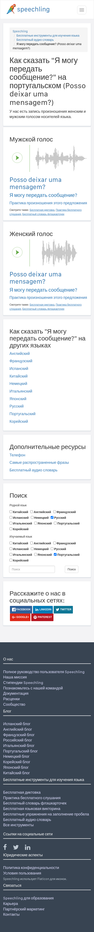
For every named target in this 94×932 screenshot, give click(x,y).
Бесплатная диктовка (22, 792)
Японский (18, 399)
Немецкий (18, 383)
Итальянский (21, 391)
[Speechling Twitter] (18, 848)
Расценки (11, 699)
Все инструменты (18, 825)
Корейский (19, 421)
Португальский (22, 414)
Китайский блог (16, 773)
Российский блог (17, 740)
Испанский (19, 368)
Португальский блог (20, 751)
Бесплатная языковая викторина (31, 808)
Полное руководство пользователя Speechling (43, 672)
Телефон (17, 455)
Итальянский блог (18, 745)
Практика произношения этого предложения (48, 203)
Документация (16, 693)
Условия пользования (22, 873)
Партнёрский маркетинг (24, 909)
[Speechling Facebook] (7, 848)
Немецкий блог (16, 756)
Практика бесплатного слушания (32, 798)
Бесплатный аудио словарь (35, 39)
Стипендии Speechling (23, 682)
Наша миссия (15, 677)
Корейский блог (16, 762)
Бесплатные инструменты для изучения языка (47, 35)
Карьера (10, 903)
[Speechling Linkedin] (30, 848)
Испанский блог (16, 724)
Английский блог (17, 729)
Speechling (20, 31)
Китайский (19, 376)
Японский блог (16, 767)
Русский (17, 406)
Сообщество (14, 704)
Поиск (72, 569)
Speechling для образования (28, 898)
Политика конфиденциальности (31, 867)
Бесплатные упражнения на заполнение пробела (46, 814)
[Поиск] (32, 569)
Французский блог (19, 735)
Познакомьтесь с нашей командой (33, 688)
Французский (21, 361)
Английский (20, 353)
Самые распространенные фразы (39, 462)
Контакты (11, 914)
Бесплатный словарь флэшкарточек (35, 803)
